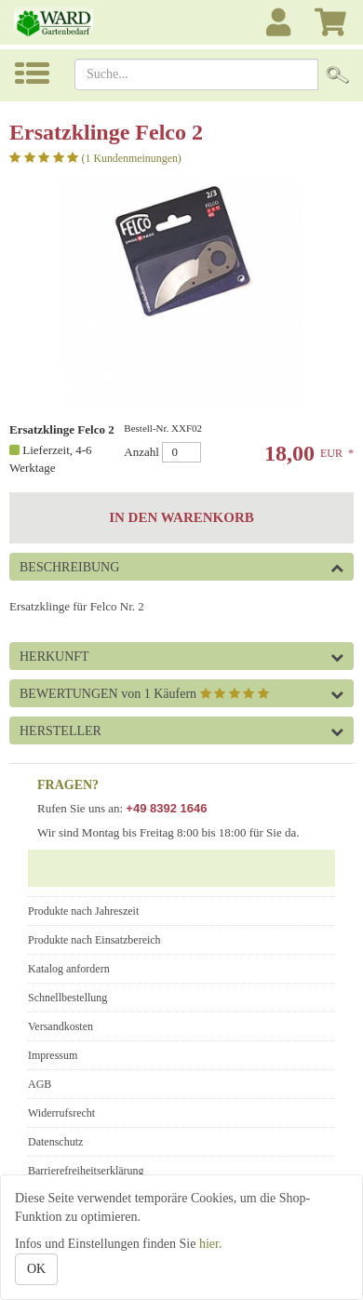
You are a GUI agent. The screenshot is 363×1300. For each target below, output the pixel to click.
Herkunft (54, 656)
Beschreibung (69, 567)
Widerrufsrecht (61, 1112)
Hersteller (60, 731)
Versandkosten (60, 1026)
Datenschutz (55, 1141)
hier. (210, 1244)
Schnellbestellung (67, 997)
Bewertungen (144, 694)
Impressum (52, 1055)
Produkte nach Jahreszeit (83, 911)
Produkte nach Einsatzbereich (94, 939)
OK (36, 1269)
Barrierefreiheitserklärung (86, 1170)
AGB (39, 1084)
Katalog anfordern (69, 968)
